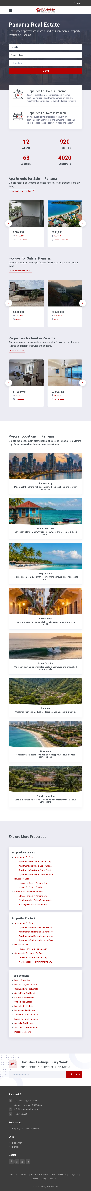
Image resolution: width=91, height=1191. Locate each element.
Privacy (14, 1147)
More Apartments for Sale (22, 191)
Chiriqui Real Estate (23, 1002)
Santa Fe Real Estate (23, 1023)
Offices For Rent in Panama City (33, 957)
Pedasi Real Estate (22, 1032)
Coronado (45, 751)
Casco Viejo (45, 618)
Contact (53, 1179)
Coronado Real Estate (24, 997)
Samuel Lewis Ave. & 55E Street (28, 1105)
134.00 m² (18, 236)
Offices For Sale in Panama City (33, 896)
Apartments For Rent (23, 923)
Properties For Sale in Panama (46, 91)
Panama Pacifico (60, 240)
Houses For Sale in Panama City (33, 883)
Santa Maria (58, 399)
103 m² (17, 395)
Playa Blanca (45, 573)
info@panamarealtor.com (23, 1109)
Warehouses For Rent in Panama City (35, 962)
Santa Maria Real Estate (25, 993)
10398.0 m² (57, 316)
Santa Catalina (45, 663)
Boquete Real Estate (23, 1006)
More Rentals (17, 351)
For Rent (24, 1175)
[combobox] (45, 47)
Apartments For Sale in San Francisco (35, 866)
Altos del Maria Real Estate (26, 1027)
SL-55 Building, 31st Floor (23, 1100)
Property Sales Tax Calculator (25, 1129)
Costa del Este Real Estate (26, 989)
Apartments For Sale (23, 857)
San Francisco (20, 240)
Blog (44, 1179)
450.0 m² (18, 316)
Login (76, 3)
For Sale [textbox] (14, 47)
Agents (75, 1175)
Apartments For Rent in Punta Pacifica (36, 936)
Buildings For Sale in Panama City (34, 904)
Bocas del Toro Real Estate (26, 1019)
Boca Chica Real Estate (24, 1010)
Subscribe (74, 1074)
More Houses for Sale (20, 271)
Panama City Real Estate (25, 984)
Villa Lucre (18, 399)
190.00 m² (57, 395)
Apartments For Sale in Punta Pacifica (36, 870)
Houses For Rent (21, 945)
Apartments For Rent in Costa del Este (36, 940)
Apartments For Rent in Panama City (35, 927)
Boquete (45, 708)
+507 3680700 (18, 1114)
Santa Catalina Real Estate (26, 1015)
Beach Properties (22, 980)
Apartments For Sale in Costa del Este (36, 874)
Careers (35, 1179)
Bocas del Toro (45, 528)
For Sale (13, 1175)
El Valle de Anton (46, 796)
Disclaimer (15, 1143)
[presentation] (8, 223)
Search (45, 71)
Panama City (45, 483)
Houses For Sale (21, 879)
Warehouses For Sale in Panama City (35, 900)
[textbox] (45, 55)
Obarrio (17, 319)
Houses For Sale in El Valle (30, 887)
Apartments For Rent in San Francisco (36, 932)
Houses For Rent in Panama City (33, 949)
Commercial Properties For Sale (28, 892)
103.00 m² (57, 236)
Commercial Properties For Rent (28, 953)
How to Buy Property (39, 1175)
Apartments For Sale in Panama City (35, 861)
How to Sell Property (60, 1175)
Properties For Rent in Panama (47, 113)
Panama (56, 319)
